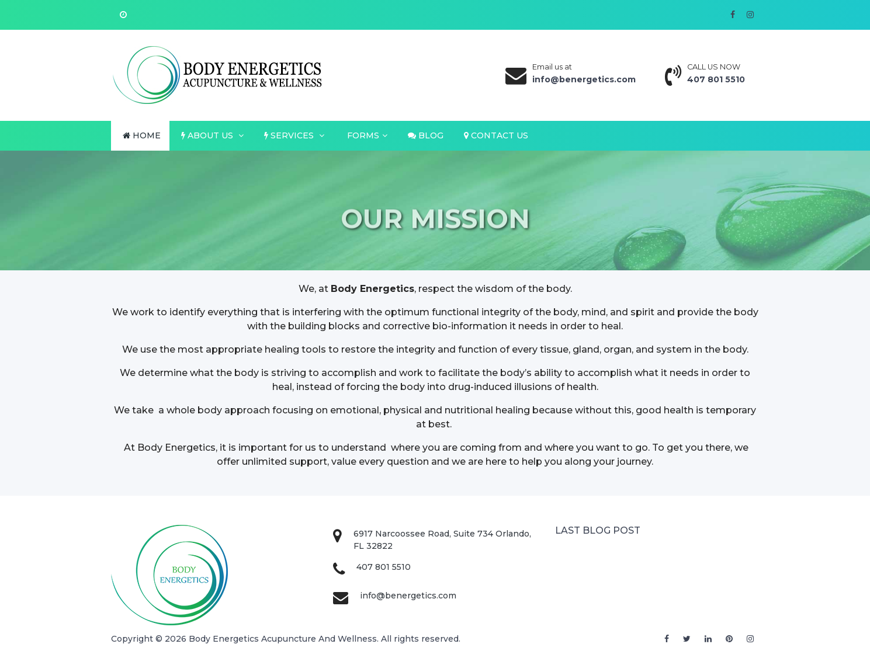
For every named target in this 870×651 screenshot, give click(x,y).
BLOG (425, 135)
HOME (142, 135)
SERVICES (294, 135)
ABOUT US (212, 135)
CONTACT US (496, 135)
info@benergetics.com (408, 595)
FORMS (366, 135)
